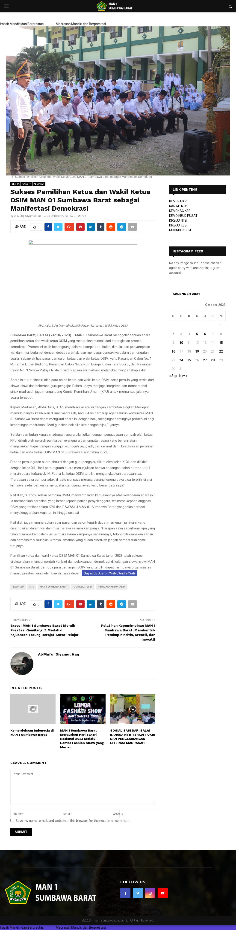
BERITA (15, 184)
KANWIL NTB (178, 206)
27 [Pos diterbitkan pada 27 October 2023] (205, 360)
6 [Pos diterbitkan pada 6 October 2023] (205, 334)
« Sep (173, 376)
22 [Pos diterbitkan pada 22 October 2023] (221, 351)
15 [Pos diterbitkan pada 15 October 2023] (221, 343)
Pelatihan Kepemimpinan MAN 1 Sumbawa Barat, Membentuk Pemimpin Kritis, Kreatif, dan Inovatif (128, 633)
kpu (32, 586)
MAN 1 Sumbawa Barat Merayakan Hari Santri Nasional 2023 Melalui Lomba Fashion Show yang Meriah (82, 739)
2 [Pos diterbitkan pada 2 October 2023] (173, 334)
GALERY (26, 184)
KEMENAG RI (178, 201)
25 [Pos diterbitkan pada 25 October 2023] (189, 360)
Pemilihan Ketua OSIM (111, 586)
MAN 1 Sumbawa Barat (54, 586)
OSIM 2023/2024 (83, 586)
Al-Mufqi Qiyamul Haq (27, 216)
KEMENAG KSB (180, 211)
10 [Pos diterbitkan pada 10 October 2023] (181, 343)
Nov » (183, 376)
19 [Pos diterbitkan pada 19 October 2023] (197, 351)
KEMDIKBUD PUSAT (183, 216)
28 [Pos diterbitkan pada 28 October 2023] (213, 360)
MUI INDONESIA (180, 230)
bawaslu (18, 586)
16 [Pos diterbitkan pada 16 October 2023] (173, 351)
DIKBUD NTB (178, 220)
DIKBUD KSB (178, 225)
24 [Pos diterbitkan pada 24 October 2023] (181, 360)
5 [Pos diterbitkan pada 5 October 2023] (197, 334)
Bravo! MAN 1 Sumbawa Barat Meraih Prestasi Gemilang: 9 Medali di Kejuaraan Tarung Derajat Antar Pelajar (44, 630)
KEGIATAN (39, 184)
